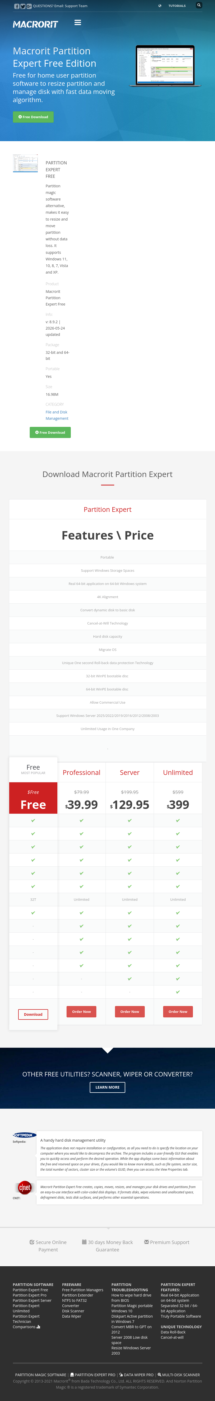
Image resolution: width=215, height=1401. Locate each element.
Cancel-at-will (172, 1337)
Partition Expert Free (30, 1289)
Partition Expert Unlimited (26, 1308)
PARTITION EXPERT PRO (93, 1374)
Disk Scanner (73, 1310)
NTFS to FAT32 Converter (74, 1303)
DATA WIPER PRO (136, 1374)
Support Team (76, 5)
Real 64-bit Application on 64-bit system (180, 1298)
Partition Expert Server (32, 1300)
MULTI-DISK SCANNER (179, 1374)
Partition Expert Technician (26, 1319)
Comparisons (26, 1326)
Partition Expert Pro (30, 1295)
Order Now (81, 1011)
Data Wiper (71, 1316)
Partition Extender (77, 1295)
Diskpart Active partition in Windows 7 (132, 1319)
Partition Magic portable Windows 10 (132, 1308)
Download (33, 1014)
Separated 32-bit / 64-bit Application (179, 1308)
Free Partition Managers (82, 1289)
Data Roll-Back (173, 1332)
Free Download (33, 117)
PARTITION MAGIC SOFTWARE (40, 1374)
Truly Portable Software (181, 1316)
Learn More (107, 1087)
